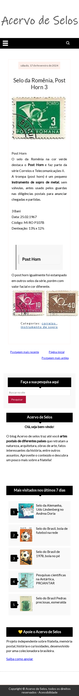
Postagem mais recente (24, 352)
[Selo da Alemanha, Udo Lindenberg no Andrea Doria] (27, 511)
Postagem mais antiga (55, 358)
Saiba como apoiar (19, 659)
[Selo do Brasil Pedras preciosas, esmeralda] (27, 604)
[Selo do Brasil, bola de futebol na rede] (27, 534)
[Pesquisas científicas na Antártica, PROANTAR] (27, 581)
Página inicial (56, 352)
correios (49, 323)
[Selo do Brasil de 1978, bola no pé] (27, 557)
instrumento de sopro (39, 327)
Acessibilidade (48, 692)
